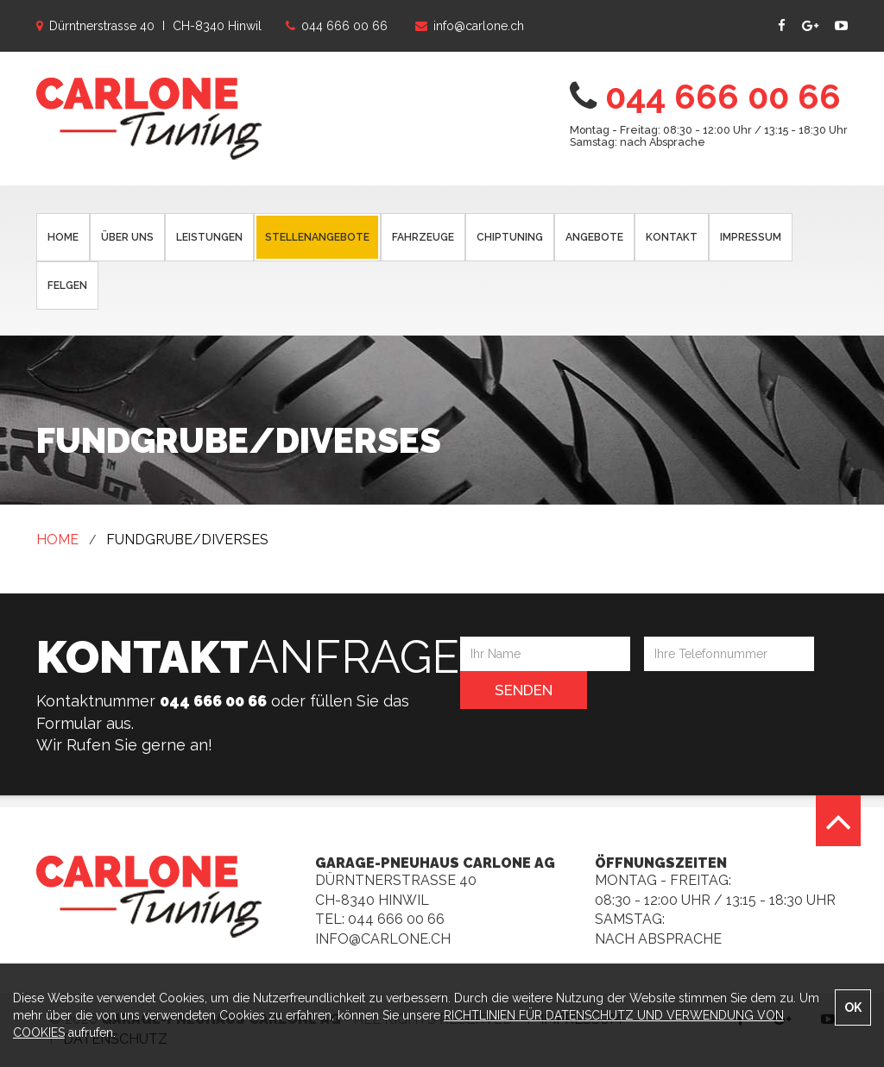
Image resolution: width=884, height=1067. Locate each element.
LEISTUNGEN (209, 237)
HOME (63, 237)
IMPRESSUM (750, 237)
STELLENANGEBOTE (317, 237)
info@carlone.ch (383, 939)
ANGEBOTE (594, 237)
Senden (523, 690)
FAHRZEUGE (423, 237)
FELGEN (67, 285)
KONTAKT (672, 237)
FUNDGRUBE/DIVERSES (187, 539)
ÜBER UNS (127, 237)
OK (853, 1007)
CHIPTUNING (510, 237)
